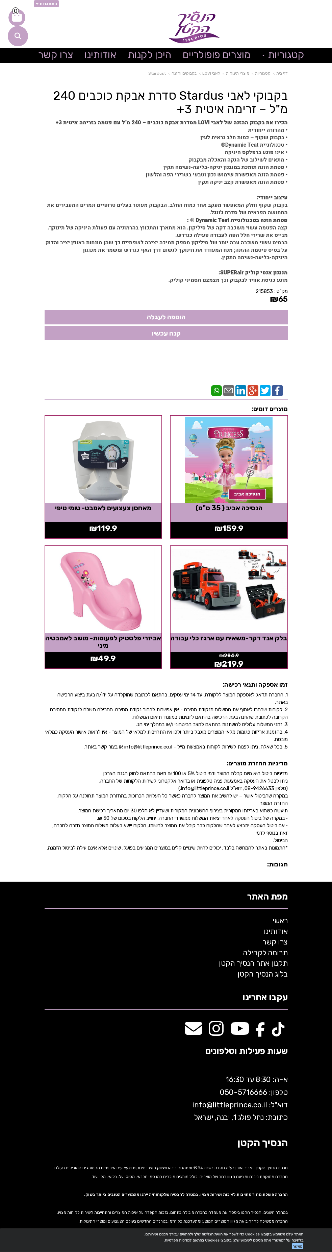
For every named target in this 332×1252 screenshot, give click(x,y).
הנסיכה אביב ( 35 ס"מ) (229, 507)
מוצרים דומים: (270, 409)
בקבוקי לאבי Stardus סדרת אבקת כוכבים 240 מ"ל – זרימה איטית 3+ (170, 102)
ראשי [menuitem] (280, 919)
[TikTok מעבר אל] (278, 1030)
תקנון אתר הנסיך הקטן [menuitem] (253, 961)
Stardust (157, 73)
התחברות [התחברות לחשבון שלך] (46, 3)
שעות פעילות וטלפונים (246, 1050)
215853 (264, 291)
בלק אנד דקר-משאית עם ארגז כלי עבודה (229, 640)
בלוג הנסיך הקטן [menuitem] (262, 972)
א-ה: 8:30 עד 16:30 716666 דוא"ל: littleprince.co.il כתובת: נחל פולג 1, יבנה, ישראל (239, 1097)
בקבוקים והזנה (184, 73)
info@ (202, 1103)
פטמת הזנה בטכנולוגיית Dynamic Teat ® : (237, 220)
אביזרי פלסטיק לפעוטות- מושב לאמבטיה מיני (103, 640)
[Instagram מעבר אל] (216, 1030)
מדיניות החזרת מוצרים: (257, 762)
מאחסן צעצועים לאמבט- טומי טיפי (103, 507)
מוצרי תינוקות (237, 73)
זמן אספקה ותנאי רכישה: (255, 683)
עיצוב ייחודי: (272, 198)
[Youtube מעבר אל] (239, 1030)
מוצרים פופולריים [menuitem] (217, 55)
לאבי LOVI (211, 73)
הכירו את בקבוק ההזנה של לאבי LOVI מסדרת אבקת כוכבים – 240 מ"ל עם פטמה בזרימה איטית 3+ (171, 123)
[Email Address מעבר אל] (193, 1030)
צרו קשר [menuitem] (55, 55)
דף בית (282, 73)
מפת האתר (267, 896)
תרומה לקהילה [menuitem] (265, 951)
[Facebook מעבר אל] (260, 1030)
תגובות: (277, 863)
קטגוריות (263, 73)
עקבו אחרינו (265, 996)
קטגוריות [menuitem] (283, 55)
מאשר (297, 1246)
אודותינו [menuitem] (100, 55)
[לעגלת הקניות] (16, 17)
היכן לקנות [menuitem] (149, 55)
